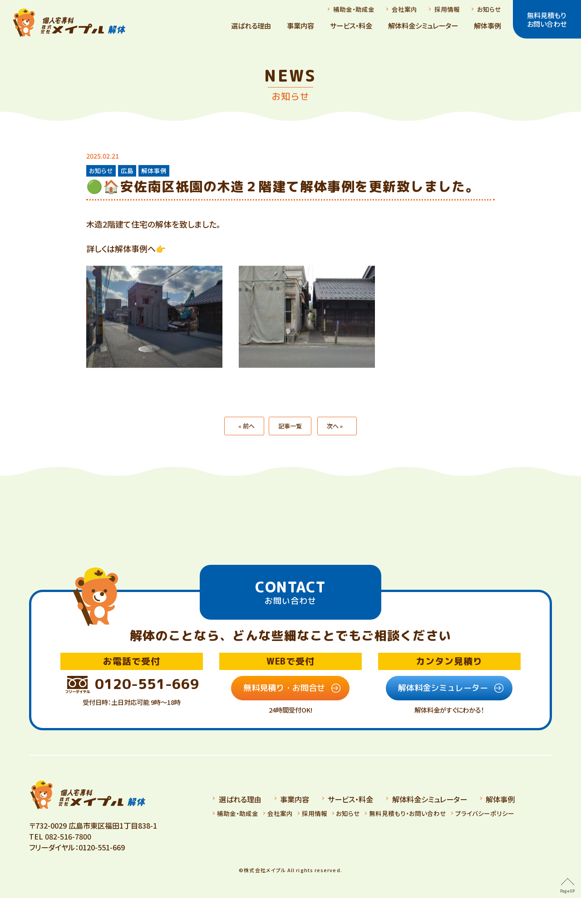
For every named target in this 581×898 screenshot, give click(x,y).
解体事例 (487, 25)
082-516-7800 (68, 836)
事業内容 (300, 25)
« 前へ (246, 439)
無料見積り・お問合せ (284, 688)
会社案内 (404, 9)
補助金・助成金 (353, 9)
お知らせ (489, 9)
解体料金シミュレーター (423, 25)
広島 (127, 170)
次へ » (335, 439)
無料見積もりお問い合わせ (546, 19)
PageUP (567, 890)
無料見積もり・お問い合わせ (407, 813)
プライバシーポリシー (484, 813)
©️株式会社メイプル (262, 870)
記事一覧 (290, 439)
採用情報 (447, 9)
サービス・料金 (351, 25)
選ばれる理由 (251, 25)
